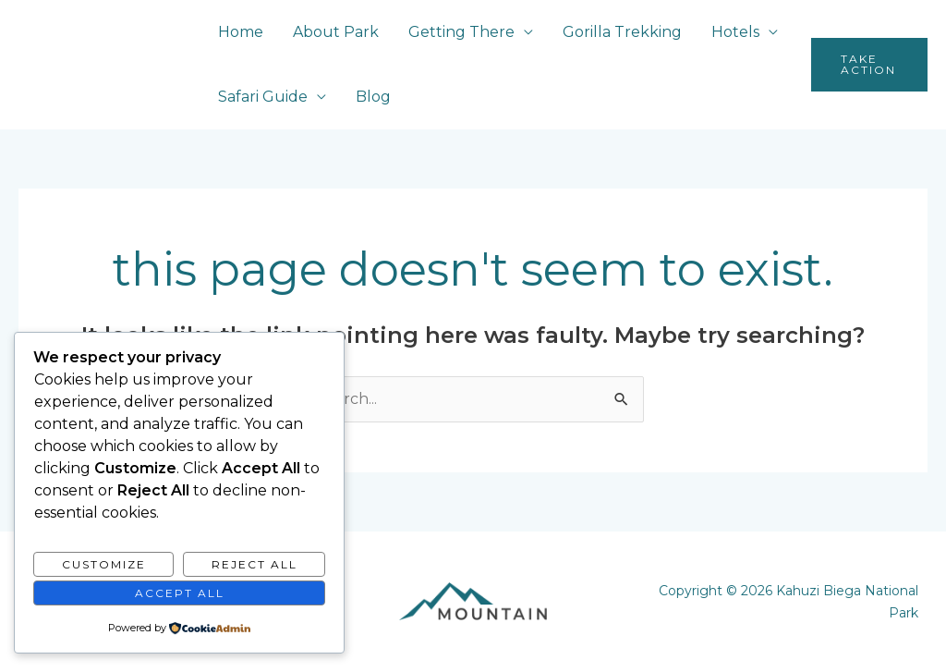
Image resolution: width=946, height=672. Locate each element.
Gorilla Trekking (622, 32)
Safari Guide (263, 96)
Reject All (254, 564)
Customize (104, 564)
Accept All (179, 593)
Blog (373, 96)
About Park (336, 32)
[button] (869, 65)
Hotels (735, 32)
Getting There (461, 32)
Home (240, 32)
